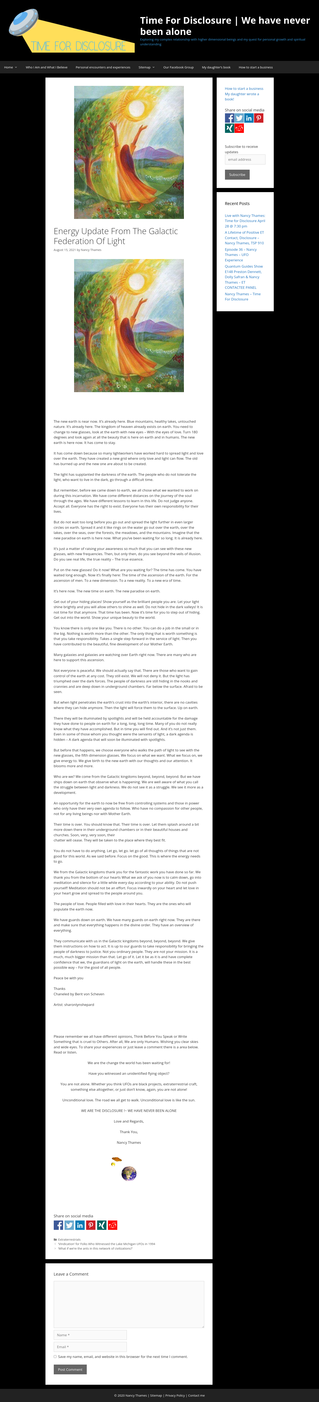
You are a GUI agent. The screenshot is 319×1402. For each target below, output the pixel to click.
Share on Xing (101, 1225)
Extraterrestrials (69, 1239)
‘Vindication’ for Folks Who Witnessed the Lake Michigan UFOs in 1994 (106, 1244)
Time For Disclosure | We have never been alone (225, 26)
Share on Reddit (112, 1225)
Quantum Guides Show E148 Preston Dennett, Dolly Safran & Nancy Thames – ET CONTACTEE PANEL (244, 277)
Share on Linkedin (80, 1225)
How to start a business (256, 67)
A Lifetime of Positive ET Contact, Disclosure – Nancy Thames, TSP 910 (244, 237)
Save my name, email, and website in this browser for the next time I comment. (123, 1356)
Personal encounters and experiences (103, 67)
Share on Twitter (69, 1225)
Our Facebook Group (178, 67)
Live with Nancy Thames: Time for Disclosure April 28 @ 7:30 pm (245, 221)
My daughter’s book (216, 67)
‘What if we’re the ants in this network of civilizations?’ (95, 1248)
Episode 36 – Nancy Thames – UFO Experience (241, 254)
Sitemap (149, 67)
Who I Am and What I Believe (46, 67)
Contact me (196, 1395)
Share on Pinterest (90, 1225)
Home (13, 67)
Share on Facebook (58, 1225)
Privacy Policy (175, 1395)
